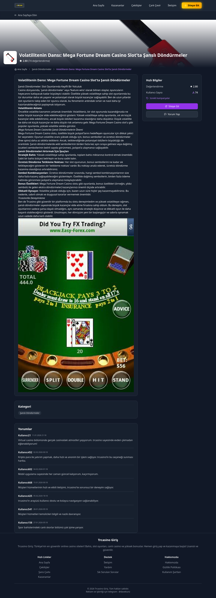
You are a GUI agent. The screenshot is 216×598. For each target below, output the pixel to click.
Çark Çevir (155, 5)
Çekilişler (136, 5)
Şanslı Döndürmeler (41, 69)
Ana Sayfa (98, 5)
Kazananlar (117, 5)
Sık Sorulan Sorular (108, 572)
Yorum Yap (172, 114)
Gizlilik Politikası (171, 567)
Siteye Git (172, 106)
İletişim (172, 5)
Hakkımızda (171, 562)
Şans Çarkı (44, 572)
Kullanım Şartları (171, 572)
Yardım (108, 567)
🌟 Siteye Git (191, 5)
